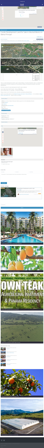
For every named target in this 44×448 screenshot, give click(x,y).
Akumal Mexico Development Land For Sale (25, 188)
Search (22, 205)
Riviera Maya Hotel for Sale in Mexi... (11, 345)
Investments (5, 39)
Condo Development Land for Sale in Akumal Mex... (26, 10)
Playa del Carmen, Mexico (6, 164)
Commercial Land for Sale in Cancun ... (11, 349)
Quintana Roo (10, 105)
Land (1, 39)
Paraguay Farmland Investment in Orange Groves (10, 394)
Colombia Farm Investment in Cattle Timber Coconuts (10, 340)
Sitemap (2, 446)
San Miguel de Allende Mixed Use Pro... (11, 357)
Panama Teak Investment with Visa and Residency (10, 307)
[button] (22, 136)
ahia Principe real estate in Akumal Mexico (23, 94)
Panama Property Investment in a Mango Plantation (10, 269)
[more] (36, 192)
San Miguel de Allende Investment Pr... (11, 353)
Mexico (25, 40)
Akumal (28, 40)
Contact (2, 445)
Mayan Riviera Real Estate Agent (7, 161)
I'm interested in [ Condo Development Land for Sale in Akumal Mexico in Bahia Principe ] (22, 177)
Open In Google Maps (6, 110)
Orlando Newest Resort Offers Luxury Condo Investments (11, 241)
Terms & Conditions (3, 443)
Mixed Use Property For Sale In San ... (11, 361)
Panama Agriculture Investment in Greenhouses (9, 432)
